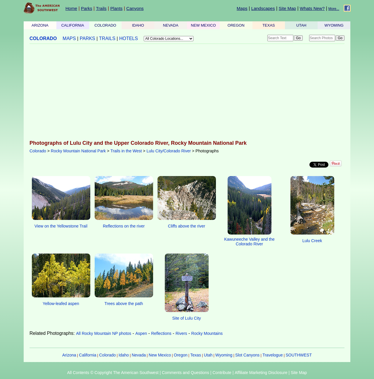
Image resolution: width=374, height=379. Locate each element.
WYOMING (334, 25)
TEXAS (268, 25)
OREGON (236, 25)
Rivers (181, 333)
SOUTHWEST (299, 355)
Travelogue (272, 355)
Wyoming (223, 355)
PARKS (87, 38)
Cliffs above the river (186, 226)
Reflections (161, 333)
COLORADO (105, 25)
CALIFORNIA (72, 25)
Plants (116, 8)
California (87, 355)
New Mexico (160, 355)
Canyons (134, 8)
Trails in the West (126, 151)
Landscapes (263, 8)
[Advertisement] (187, 92)
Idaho (124, 355)
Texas (195, 355)
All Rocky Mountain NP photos (103, 333)
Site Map (287, 8)
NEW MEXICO (203, 25)
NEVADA (171, 25)
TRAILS (107, 38)
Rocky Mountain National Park (78, 151)
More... (333, 9)
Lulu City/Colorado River (168, 151)
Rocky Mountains (207, 333)
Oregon (181, 355)
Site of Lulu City (186, 318)
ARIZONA (40, 25)
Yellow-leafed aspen (61, 303)
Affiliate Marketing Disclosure (261, 372)
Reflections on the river (124, 226)
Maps (242, 8)
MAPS (69, 38)
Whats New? (312, 8)
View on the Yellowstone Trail (60, 226)
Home (71, 8)
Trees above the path (124, 303)
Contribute (221, 372)
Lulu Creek (312, 240)
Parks (86, 8)
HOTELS (128, 38)
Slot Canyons (247, 355)
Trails (101, 8)
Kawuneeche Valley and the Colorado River (249, 241)
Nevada (139, 355)
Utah (208, 355)
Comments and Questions (185, 372)
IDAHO (138, 25)
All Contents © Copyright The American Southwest (113, 372)
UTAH (301, 25)
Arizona (69, 355)
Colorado (38, 151)
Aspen (141, 333)
